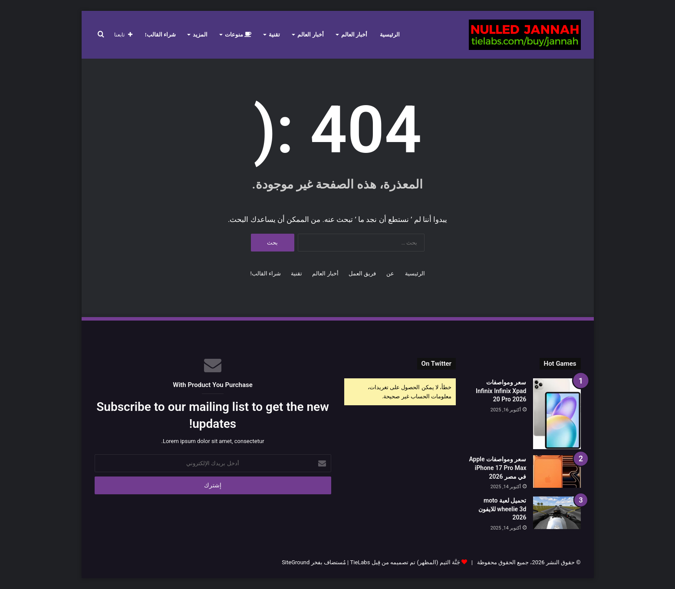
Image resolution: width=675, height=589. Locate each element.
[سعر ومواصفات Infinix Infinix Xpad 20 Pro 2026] (557, 413)
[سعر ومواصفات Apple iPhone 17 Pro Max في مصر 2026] (557, 471)
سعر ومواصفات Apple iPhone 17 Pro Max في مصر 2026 (497, 468)
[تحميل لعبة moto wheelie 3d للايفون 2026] (557, 512)
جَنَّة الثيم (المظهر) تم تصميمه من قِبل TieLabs (405, 562)
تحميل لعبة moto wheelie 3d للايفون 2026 (502, 509)
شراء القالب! (160, 34)
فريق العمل (362, 273)
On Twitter (436, 363)
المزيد (200, 34)
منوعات (238, 34)
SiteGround (296, 562)
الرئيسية (390, 34)
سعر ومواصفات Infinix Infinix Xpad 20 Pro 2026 (501, 391)
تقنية (274, 34)
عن (390, 273)
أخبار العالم (354, 34)
